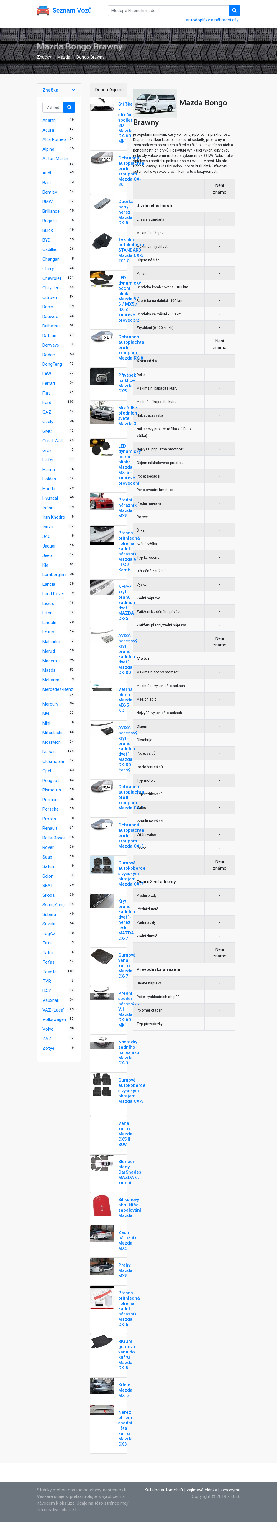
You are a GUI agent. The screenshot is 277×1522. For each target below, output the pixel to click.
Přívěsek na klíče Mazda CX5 (127, 383)
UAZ (46, 991)
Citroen (49, 297)
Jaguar (49, 546)
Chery (48, 268)
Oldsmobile (53, 761)
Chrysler (50, 287)
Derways (50, 345)
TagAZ (49, 933)
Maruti (48, 651)
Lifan (47, 613)
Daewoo (50, 316)
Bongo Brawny (90, 57)
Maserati (51, 660)
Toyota (49, 971)
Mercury (50, 704)
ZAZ (46, 1038)
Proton (49, 818)
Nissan (49, 751)
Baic (46, 182)
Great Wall (52, 440)
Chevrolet (51, 278)
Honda (48, 488)
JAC (46, 536)
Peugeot (50, 780)
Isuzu (47, 527)
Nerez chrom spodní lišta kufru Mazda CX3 (125, 1428)
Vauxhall (50, 1000)
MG (45, 713)
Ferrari (48, 383)
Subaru (49, 914)
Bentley (49, 192)
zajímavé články (201, 1490)
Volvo (48, 1029)
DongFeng (52, 364)
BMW (47, 201)
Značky (44, 57)
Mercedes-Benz (57, 689)
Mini (46, 723)
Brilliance (51, 211)
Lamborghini (54, 574)
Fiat (46, 393)
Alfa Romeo (54, 139)
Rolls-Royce (54, 838)
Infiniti (48, 507)
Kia (45, 565)
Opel (46, 771)
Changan (51, 259)
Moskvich (51, 742)
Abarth (49, 120)
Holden (49, 479)
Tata (47, 943)
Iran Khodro (53, 517)
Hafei (47, 460)
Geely (47, 421)
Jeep (47, 555)
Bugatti (49, 221)
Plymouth (51, 790)
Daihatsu (51, 326)
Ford (46, 402)
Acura (48, 130)
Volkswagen (54, 1019)
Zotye (48, 1048)
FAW (46, 374)
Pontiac (50, 799)
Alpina (48, 149)
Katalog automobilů (164, 1490)
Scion (47, 876)
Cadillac (50, 249)
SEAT (47, 885)
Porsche (50, 809)
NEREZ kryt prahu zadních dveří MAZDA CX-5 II (126, 602)
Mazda (63, 57)
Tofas (48, 962)
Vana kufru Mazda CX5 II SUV (125, 1133)
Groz (47, 450)
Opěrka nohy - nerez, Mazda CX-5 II (126, 212)
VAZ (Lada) (53, 1010)
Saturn (48, 866)
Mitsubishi (52, 732)
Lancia (48, 584)
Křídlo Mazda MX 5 (125, 1390)
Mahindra (51, 641)
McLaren (50, 680)
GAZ (46, 412)
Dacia (47, 307)
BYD (46, 240)
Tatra (47, 952)
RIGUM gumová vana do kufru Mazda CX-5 (126, 1354)
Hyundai (50, 498)
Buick (47, 230)
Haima (48, 469)
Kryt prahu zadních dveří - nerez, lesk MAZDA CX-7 (126, 919)
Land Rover (53, 593)
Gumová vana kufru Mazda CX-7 (127, 965)
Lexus (48, 603)
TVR (46, 981)
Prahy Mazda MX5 (125, 1270)
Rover (48, 847)
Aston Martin (55, 158)
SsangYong (53, 904)
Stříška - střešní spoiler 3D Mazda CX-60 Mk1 (125, 122)
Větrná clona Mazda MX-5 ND (125, 699)
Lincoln (49, 622)
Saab (47, 857)
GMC (47, 431)
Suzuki (48, 923)
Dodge (48, 354)
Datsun (49, 335)
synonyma (230, 1490)
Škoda (48, 895)
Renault (49, 828)
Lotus (48, 632)
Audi (46, 173)
